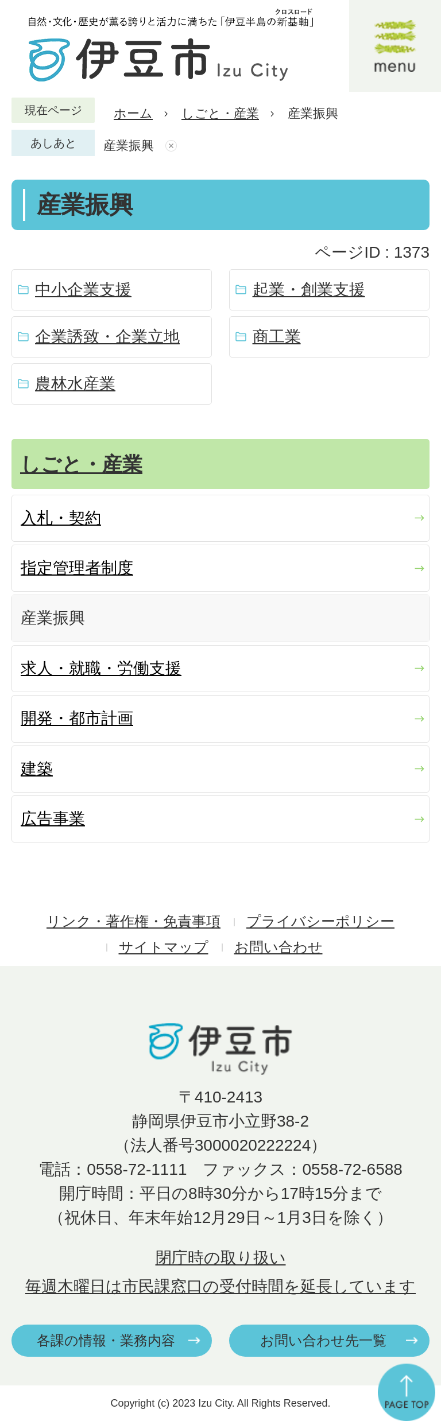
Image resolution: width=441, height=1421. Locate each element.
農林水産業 (75, 384)
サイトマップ (163, 947)
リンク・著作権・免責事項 (133, 921)
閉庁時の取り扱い (221, 1258)
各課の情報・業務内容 (106, 1340)
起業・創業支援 (309, 289)
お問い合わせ (278, 947)
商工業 (277, 336)
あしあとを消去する (173, 145)
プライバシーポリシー (320, 921)
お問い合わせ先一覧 (323, 1340)
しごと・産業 (220, 113)
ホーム (133, 113)
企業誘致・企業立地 (107, 336)
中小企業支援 (83, 289)
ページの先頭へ (406, 1392)
